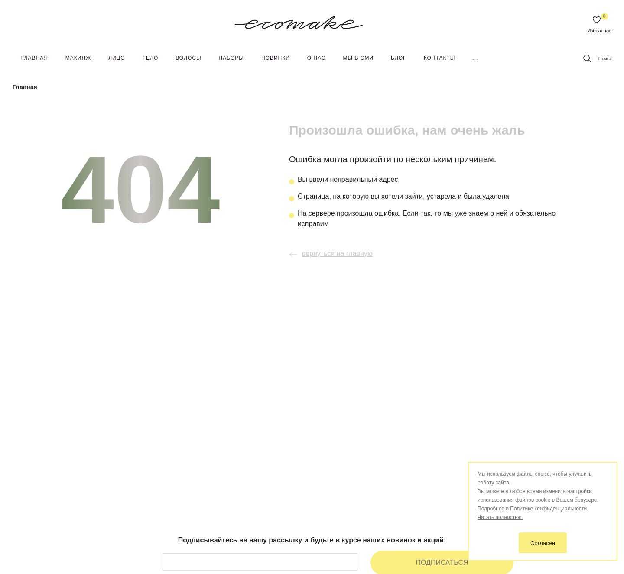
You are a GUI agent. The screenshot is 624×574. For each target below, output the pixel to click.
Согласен (542, 543)
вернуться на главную (329, 253)
